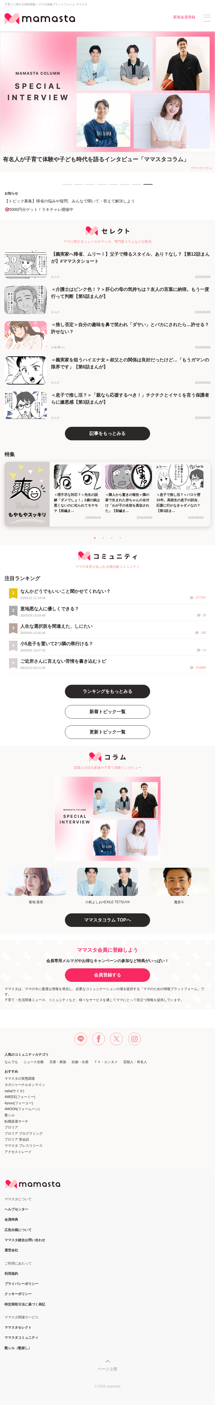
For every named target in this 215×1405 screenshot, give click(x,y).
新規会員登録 (184, 17)
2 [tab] (77, 187)
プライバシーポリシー (21, 1284)
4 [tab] (100, 187)
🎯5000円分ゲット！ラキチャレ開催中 (39, 209)
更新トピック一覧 (107, 732)
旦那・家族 (57, 1062)
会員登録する (107, 975)
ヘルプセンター (16, 1209)
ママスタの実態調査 (20, 1079)
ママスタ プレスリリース (24, 1146)
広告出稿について (18, 1230)
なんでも (11, 1062)
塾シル (10, 1115)
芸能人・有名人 (135, 1062)
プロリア (11, 1127)
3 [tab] (88, 187)
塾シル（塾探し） (18, 1348)
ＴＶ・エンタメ (106, 1062)
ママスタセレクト (18, 1327)
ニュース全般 (33, 1062)
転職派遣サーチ (16, 1121)
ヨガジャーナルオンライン (25, 1085)
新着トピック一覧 (107, 711)
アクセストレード (18, 1152)
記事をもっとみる (107, 433)
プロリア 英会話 (17, 1139)
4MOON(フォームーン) (22, 1109)
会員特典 (11, 1219)
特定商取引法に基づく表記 (25, 1304)
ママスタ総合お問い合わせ (25, 1240)
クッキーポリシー (18, 1294)
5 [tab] (111, 187)
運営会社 (11, 1250)
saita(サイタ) (14, 1091)
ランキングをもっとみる (107, 691)
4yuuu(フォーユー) (19, 1103)
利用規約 (11, 1274)
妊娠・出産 (80, 1062)
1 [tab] (65, 187)
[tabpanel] (107, 102)
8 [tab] (146, 187)
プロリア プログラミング (24, 1134)
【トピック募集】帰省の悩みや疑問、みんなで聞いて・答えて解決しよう (70, 201)
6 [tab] (123, 187)
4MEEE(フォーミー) (20, 1097)
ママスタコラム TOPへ (107, 920)
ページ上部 (107, 1369)
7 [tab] (134, 187)
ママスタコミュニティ (21, 1338)
